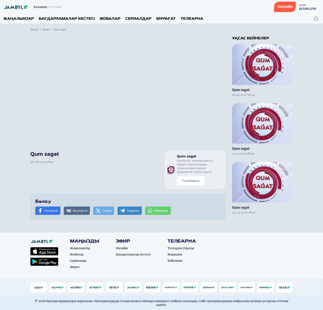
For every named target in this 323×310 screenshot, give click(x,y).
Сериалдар (138, 19)
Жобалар (110, 19)
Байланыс (175, 261)
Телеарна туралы (181, 248)
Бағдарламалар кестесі (67, 19)
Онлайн (122, 248)
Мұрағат (166, 19)
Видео (46, 29)
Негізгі (34, 29)
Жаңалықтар (18, 19)
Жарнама (175, 254)
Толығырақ (190, 181)
